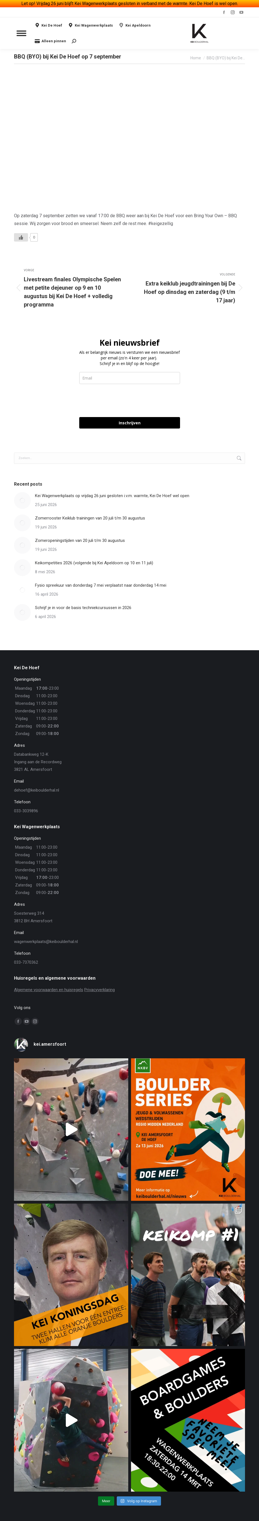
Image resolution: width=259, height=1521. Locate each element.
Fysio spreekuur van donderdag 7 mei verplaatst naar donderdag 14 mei (100, 585)
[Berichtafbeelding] (22, 500)
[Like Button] (21, 237)
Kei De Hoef (48, 25)
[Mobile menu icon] (21, 33)
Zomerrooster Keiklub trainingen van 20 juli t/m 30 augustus (90, 518)
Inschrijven (130, 422)
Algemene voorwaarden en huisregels (48, 989)
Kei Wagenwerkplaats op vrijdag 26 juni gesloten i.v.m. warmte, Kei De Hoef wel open (112, 495)
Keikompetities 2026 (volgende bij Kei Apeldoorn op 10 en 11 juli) (94, 562)
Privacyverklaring (99, 989)
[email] (129, 378)
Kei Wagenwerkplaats (90, 25)
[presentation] (121, 400)
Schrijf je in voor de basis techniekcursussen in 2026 (83, 607)
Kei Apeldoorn (134, 25)
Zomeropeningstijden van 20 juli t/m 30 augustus (80, 540)
